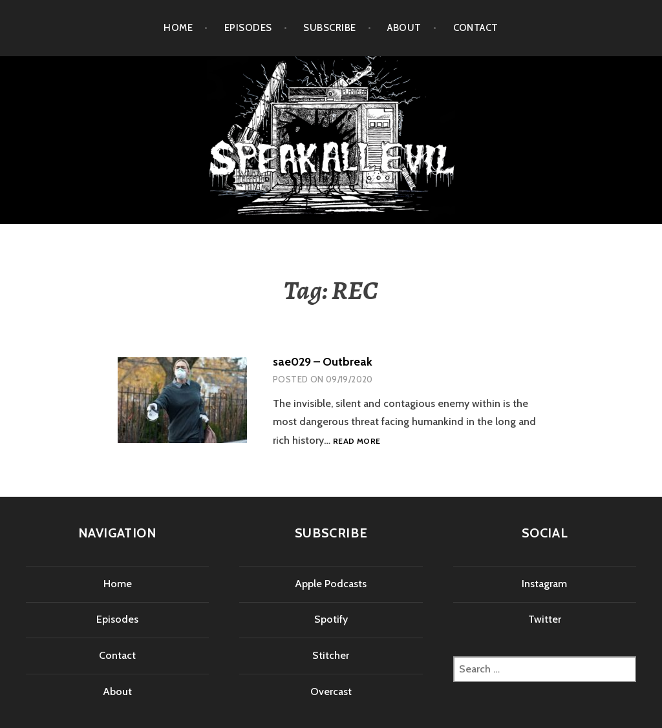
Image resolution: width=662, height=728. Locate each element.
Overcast (331, 691)
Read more (356, 441)
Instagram (544, 583)
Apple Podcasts (331, 583)
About (404, 28)
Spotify (331, 619)
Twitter (544, 619)
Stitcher (330, 655)
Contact (475, 28)
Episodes (248, 28)
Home (178, 28)
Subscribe (329, 28)
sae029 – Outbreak (322, 362)
